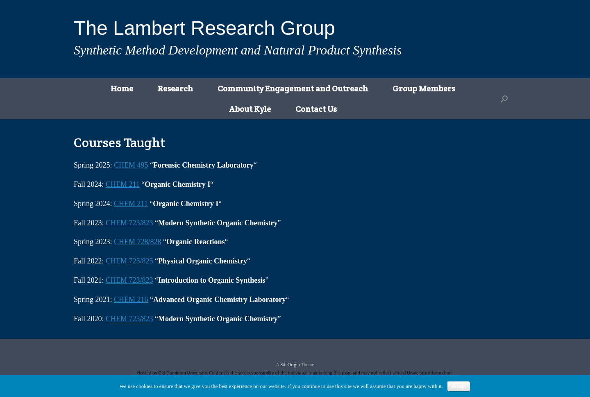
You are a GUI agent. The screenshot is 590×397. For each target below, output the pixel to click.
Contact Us (316, 109)
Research (175, 88)
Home (122, 88)
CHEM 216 (131, 299)
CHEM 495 (131, 165)
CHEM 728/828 (137, 242)
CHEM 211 (123, 184)
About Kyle (250, 109)
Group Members (424, 88)
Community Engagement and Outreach (293, 88)
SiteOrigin (290, 364)
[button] (504, 98)
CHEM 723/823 (129, 223)
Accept (459, 386)
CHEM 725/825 (129, 261)
